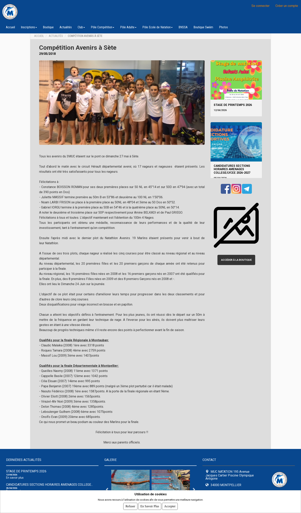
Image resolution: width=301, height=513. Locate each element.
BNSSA (183, 27)
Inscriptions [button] (29, 27)
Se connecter (260, 6)
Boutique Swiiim (203, 27)
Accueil (10, 27)
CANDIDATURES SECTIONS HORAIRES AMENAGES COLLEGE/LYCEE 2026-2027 (232, 169)
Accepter (170, 506)
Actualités (66, 27)
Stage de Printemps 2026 (233, 105)
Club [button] (81, 27)
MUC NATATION (51, 12)
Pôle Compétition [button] (102, 27)
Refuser (130, 506)
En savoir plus (15, 477)
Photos (223, 27)
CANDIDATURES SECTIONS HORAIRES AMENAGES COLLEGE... (49, 484)
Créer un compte (286, 6)
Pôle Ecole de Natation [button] (157, 27)
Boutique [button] (48, 27)
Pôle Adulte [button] (128, 27)
